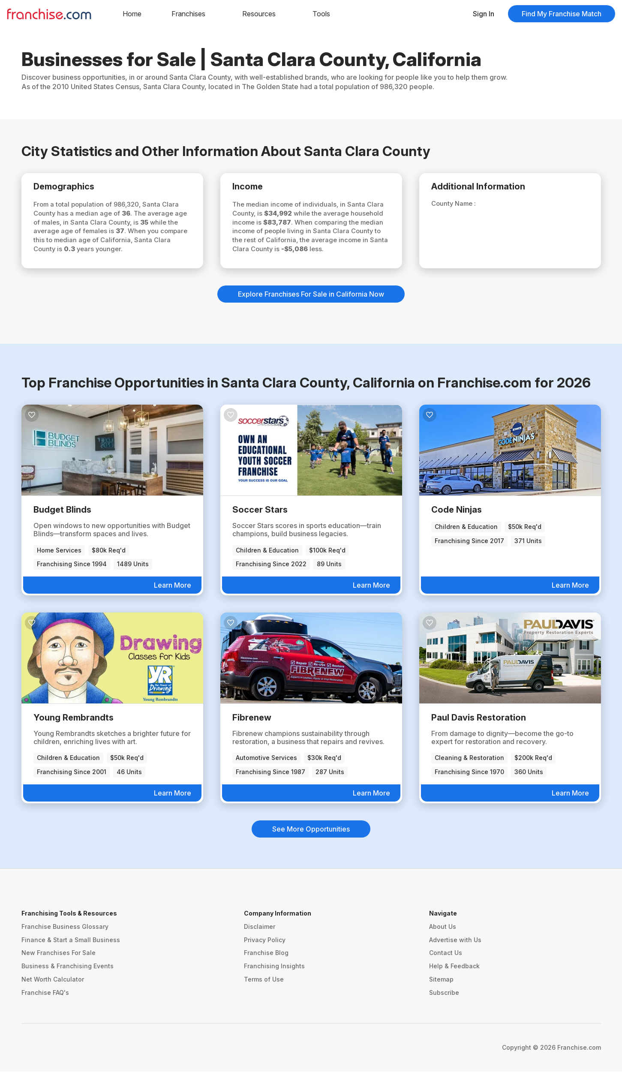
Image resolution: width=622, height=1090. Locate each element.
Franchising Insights (274, 984)
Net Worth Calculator (52, 997)
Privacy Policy (264, 958)
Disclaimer (259, 945)
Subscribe (444, 1011)
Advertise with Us (455, 958)
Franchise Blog (266, 971)
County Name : (460, 206)
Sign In (483, 13)
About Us (442, 945)
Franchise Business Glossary (64, 945)
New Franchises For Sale (58, 971)
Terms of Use (264, 997)
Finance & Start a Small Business (70, 958)
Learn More (172, 603)
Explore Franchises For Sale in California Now (311, 312)
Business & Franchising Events (67, 984)
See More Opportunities (311, 847)
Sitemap (441, 997)
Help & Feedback (454, 984)
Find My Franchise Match (561, 13)
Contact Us (445, 971)
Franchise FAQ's (45, 1011)
